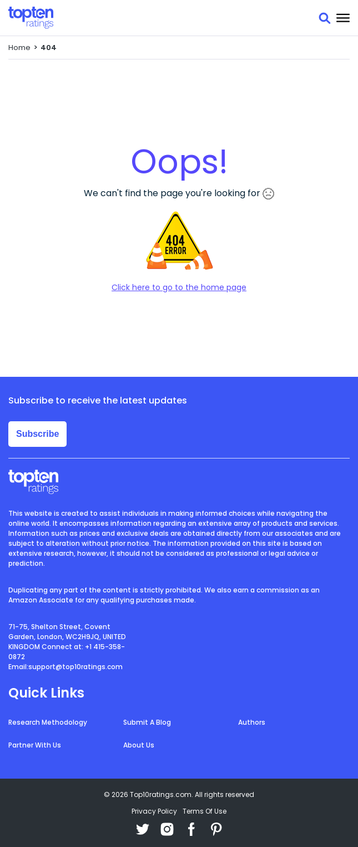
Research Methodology (47, 722)
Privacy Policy (154, 811)
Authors (251, 722)
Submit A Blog (147, 722)
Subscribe (37, 434)
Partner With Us (34, 745)
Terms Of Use (204, 811)
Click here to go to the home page (179, 287)
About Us (138, 745)
